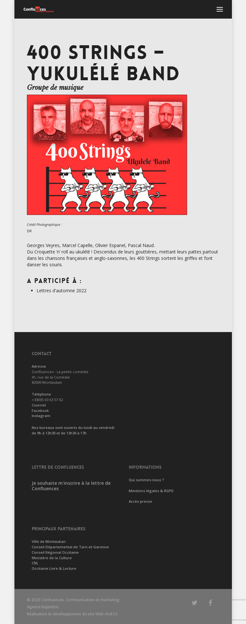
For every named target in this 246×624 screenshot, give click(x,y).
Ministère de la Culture (52, 557)
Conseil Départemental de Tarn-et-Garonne (70, 546)
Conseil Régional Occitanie (55, 552)
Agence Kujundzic (43, 607)
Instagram (41, 415)
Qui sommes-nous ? (146, 479)
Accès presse (140, 501)
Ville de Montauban (49, 541)
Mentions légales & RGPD (151, 490)
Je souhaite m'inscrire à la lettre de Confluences (71, 486)
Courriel (39, 405)
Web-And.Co (106, 614)
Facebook (40, 410)
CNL (35, 562)
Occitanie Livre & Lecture (54, 568)
